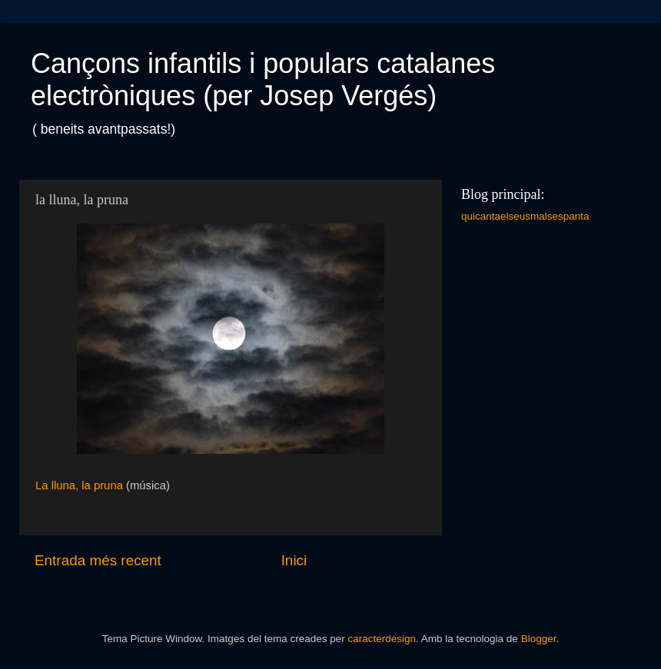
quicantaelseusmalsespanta (525, 216)
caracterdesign (381, 638)
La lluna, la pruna (79, 485)
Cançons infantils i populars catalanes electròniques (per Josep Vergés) (263, 79)
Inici (294, 560)
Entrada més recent (98, 560)
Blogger (538, 638)
